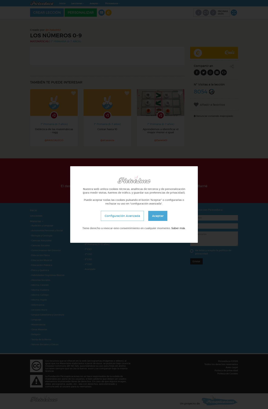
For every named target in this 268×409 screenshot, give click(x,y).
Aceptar (158, 216)
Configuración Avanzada (122, 216)
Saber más (178, 228)
